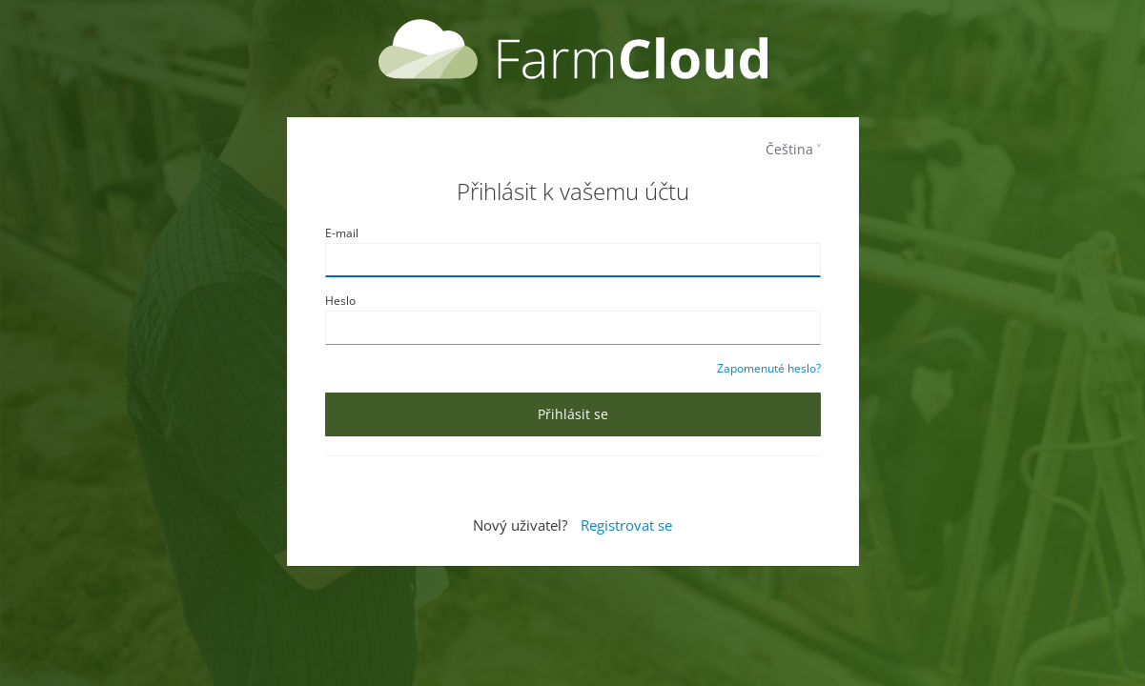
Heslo (340, 301)
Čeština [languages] (789, 149)
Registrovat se (626, 525)
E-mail (341, 233)
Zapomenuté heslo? (769, 368)
